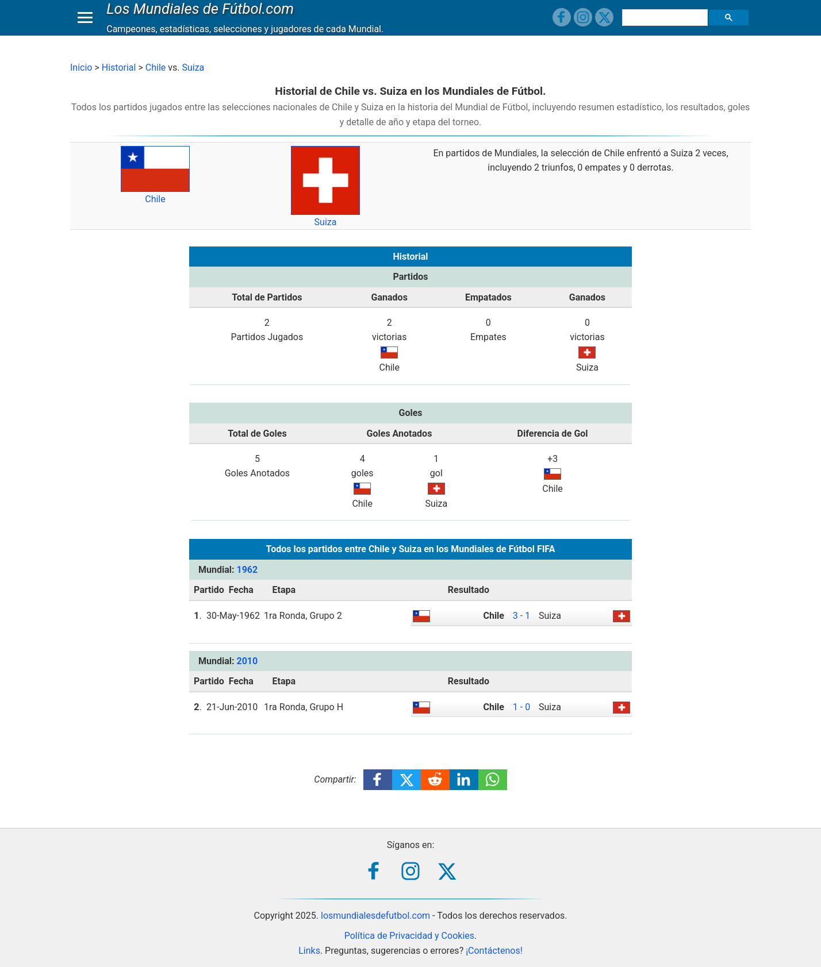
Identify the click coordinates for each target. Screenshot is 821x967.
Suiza (193, 67)
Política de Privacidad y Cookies (409, 935)
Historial (119, 67)
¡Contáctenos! (494, 950)
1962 (247, 569)
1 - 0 (521, 707)
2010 (247, 661)
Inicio (81, 67)
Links (309, 950)
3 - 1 (521, 615)
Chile (155, 67)
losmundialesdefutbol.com (375, 915)
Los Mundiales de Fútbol (203, 19)
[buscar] (666, 29)
